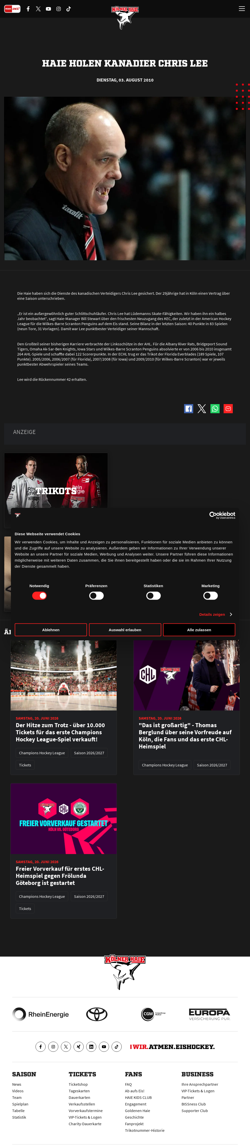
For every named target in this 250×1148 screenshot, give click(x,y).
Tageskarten (79, 1090)
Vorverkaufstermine (86, 1110)
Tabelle (18, 1110)
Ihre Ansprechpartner (200, 1084)
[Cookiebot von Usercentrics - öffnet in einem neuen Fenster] (213, 515)
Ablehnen (50, 629)
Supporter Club (195, 1110)
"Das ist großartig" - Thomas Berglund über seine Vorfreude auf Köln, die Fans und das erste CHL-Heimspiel (185, 736)
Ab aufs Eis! (135, 1090)
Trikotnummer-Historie (145, 1130)
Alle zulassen (199, 629)
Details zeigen (212, 614)
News (16, 1084)
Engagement (135, 1103)
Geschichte (134, 1117)
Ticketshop (78, 1084)
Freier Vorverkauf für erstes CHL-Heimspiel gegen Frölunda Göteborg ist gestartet (60, 875)
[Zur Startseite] (125, 17)
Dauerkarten (79, 1097)
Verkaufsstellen (82, 1103)
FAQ (128, 1084)
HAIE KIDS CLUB (138, 1097)
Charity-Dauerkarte (85, 1123)
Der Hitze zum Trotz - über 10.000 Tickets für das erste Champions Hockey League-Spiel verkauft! (60, 732)
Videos (18, 1090)
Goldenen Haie (137, 1110)
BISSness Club (194, 1103)
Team (17, 1097)
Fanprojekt (134, 1123)
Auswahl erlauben (125, 629)
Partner (188, 1097)
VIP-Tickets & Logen (85, 1117)
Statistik (19, 1117)
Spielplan (20, 1103)
